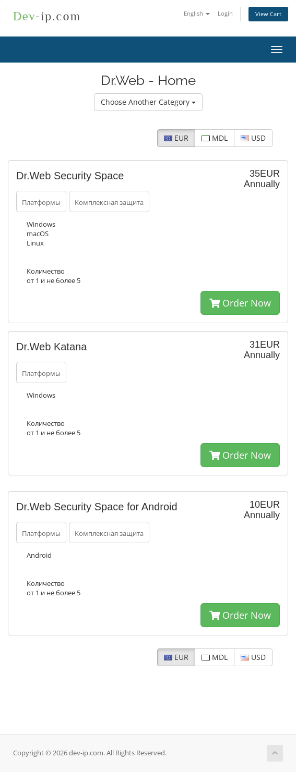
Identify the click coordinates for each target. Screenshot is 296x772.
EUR (176, 138)
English (197, 13)
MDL (215, 138)
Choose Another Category (148, 102)
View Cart (268, 14)
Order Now (240, 303)
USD (253, 138)
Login (225, 13)
